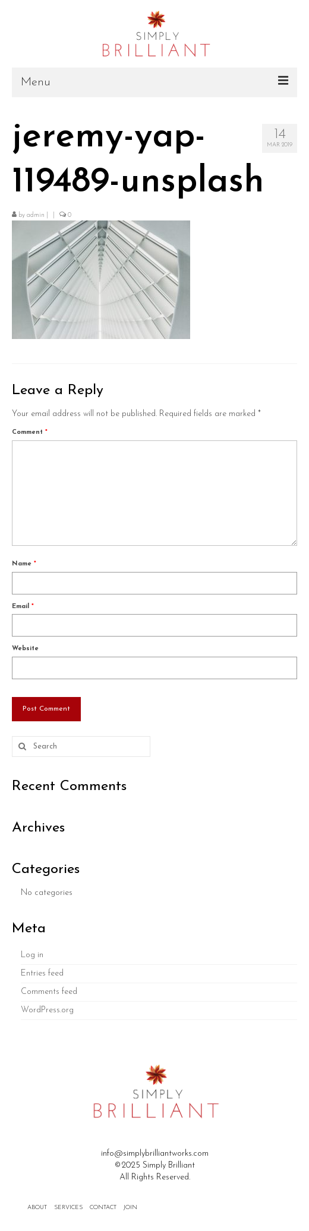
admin (36, 215)
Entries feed (42, 973)
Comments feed (49, 991)
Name (24, 564)
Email (23, 606)
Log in (32, 955)
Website (25, 648)
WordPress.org (47, 1010)
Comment (30, 432)
